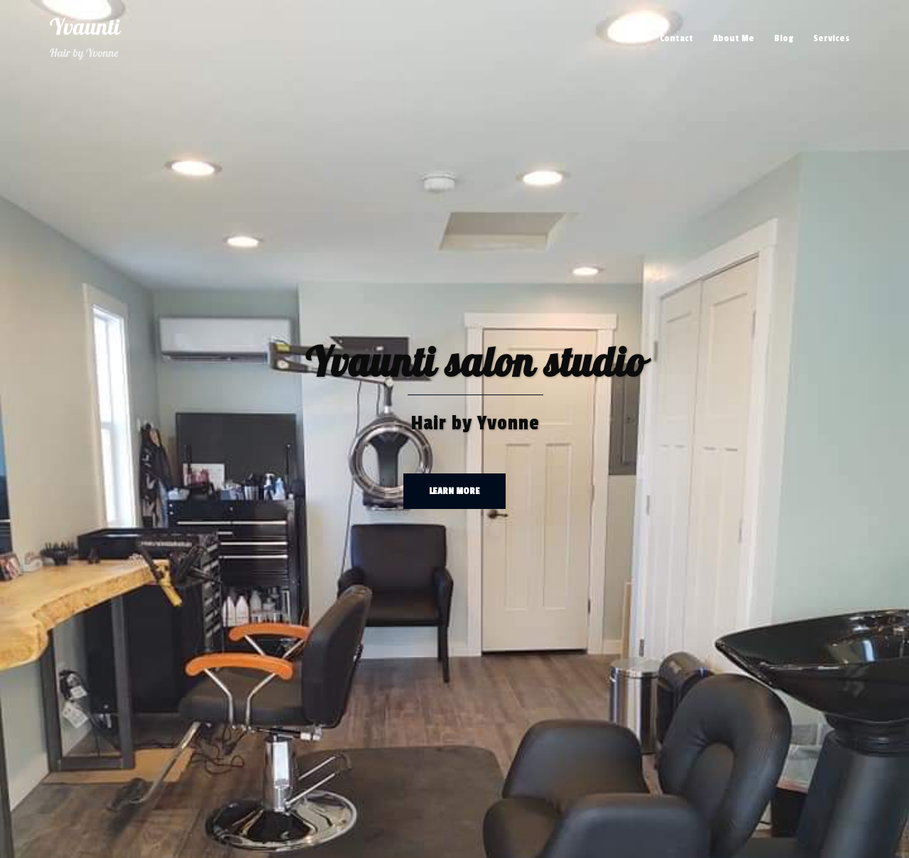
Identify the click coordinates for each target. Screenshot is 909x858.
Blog (783, 38)
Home (627, 38)
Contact (676, 38)
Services (831, 38)
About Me (733, 38)
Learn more (454, 491)
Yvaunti (85, 27)
